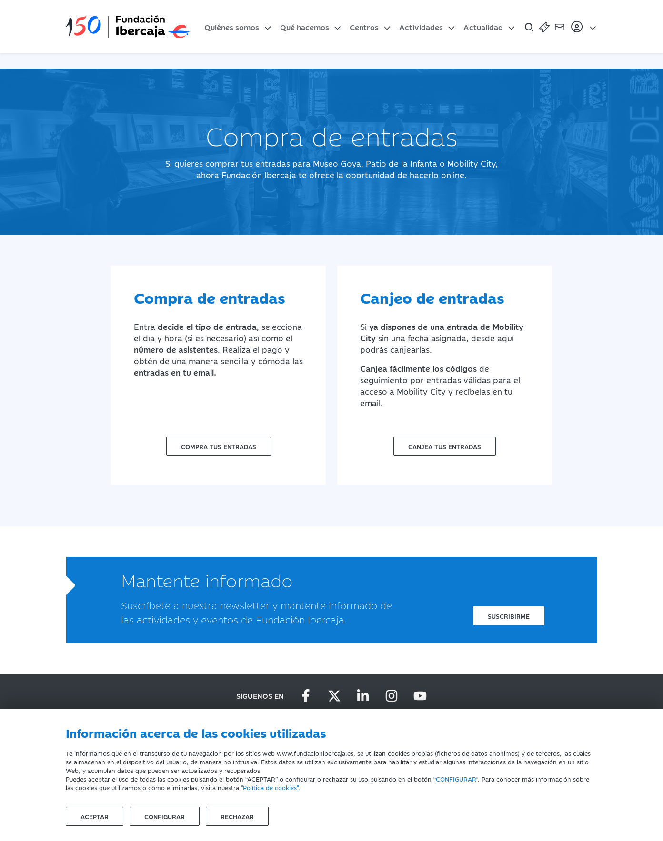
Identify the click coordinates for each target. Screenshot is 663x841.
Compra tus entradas (218, 446)
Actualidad (483, 26)
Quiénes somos (231, 26)
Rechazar (237, 816)
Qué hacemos (304, 26)
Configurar (164, 816)
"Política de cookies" (269, 787)
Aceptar (94, 816)
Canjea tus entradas (444, 446)
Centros (364, 26)
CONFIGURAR (456, 778)
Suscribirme (509, 616)
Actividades (421, 26)
